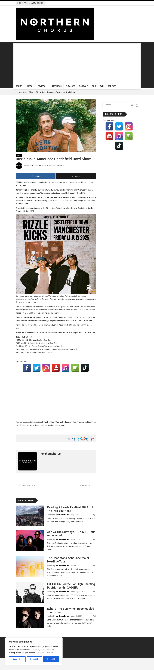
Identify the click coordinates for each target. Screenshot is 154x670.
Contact (112, 86)
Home (18, 92)
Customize (17, 659)
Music (31, 92)
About (19, 86)
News (29, 86)
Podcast (83, 86)
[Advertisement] (77, 63)
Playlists (70, 86)
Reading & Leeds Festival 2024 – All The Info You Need (71, 509)
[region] (34, 651)
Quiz (94, 86)
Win (102, 86)
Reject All (34, 659)
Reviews (41, 86)
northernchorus (57, 165)
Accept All (51, 659)
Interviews (56, 86)
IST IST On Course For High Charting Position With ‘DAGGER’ (71, 585)
